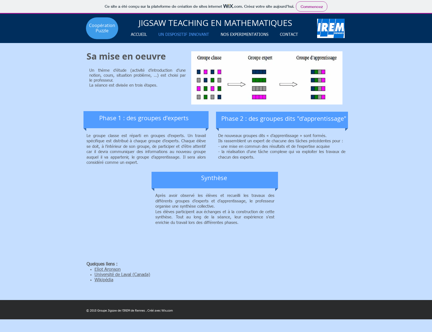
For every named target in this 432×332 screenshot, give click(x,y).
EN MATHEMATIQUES (251, 22)
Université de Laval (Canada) (122, 275)
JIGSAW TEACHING (175, 22)
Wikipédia (103, 280)
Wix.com (167, 310)
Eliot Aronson (107, 269)
